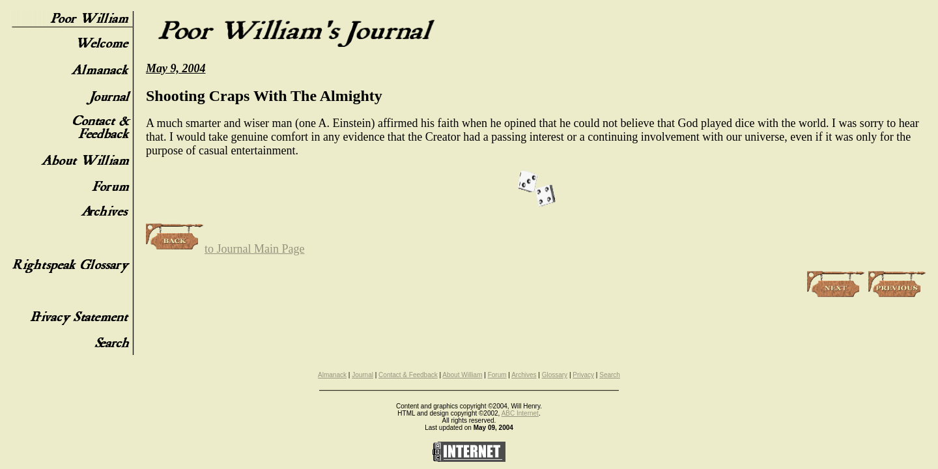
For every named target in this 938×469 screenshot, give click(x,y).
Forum (497, 374)
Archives (523, 374)
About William (462, 374)
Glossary (554, 374)
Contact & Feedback (408, 374)
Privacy (583, 374)
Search (609, 374)
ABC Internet (520, 413)
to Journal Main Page (225, 248)
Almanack (332, 374)
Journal (362, 374)
